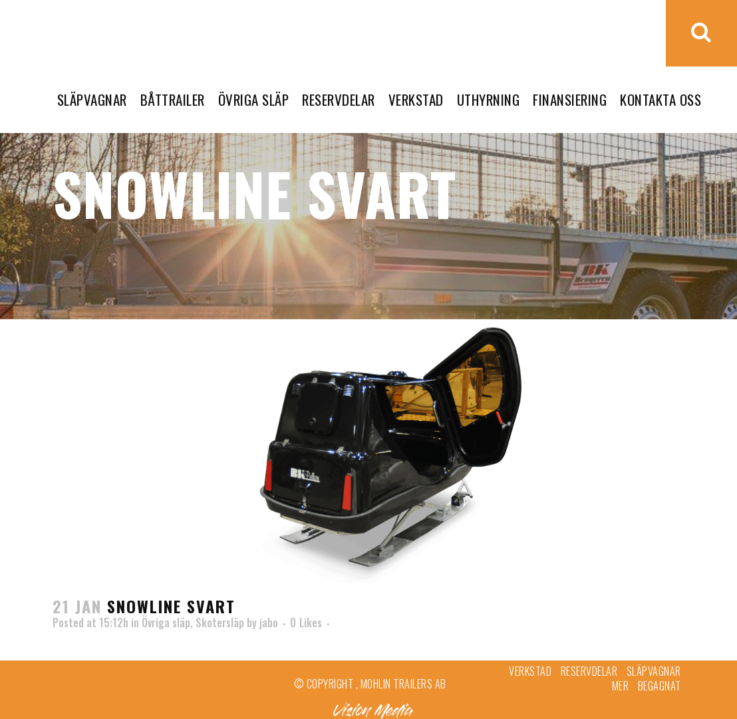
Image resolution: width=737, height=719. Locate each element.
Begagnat (659, 686)
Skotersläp (220, 623)
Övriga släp (166, 623)
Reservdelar (589, 671)
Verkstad (530, 671)
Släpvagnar (654, 671)
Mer (620, 686)
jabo (268, 623)
